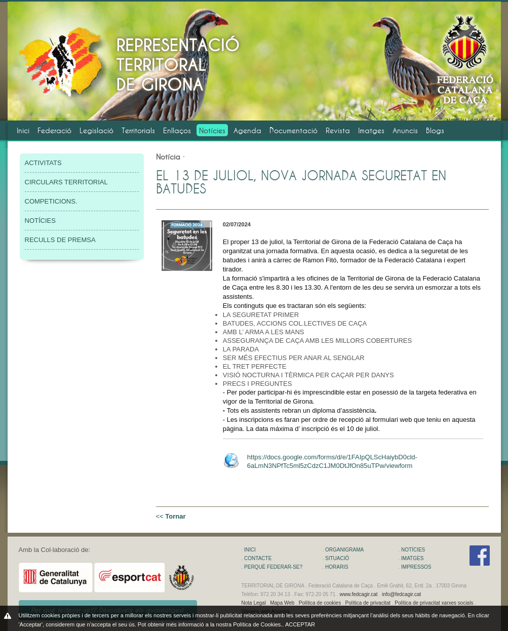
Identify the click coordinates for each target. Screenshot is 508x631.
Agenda (247, 130)
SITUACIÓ (337, 558)
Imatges (371, 130)
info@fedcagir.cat (401, 594)
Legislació (96, 130)
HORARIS (336, 567)
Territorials (138, 130)
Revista (338, 130)
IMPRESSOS (416, 567)
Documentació (293, 130)
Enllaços (177, 130)
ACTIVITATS (43, 163)
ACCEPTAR (300, 624)
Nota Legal (254, 603)
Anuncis (405, 130)
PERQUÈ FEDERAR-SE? (273, 567)
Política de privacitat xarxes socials (434, 603)
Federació (54, 130)
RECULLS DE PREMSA (60, 240)
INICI (250, 550)
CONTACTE (257, 558)
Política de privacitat (367, 603)
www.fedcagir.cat (359, 594)
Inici (23, 130)
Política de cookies (320, 603)
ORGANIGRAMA (344, 550)
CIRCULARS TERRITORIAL (66, 182)
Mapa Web (282, 603)
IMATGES (412, 558)
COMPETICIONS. (51, 201)
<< (171, 516)
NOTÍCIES (40, 220)
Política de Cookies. (257, 624)
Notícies (212, 130)
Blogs (435, 130)
